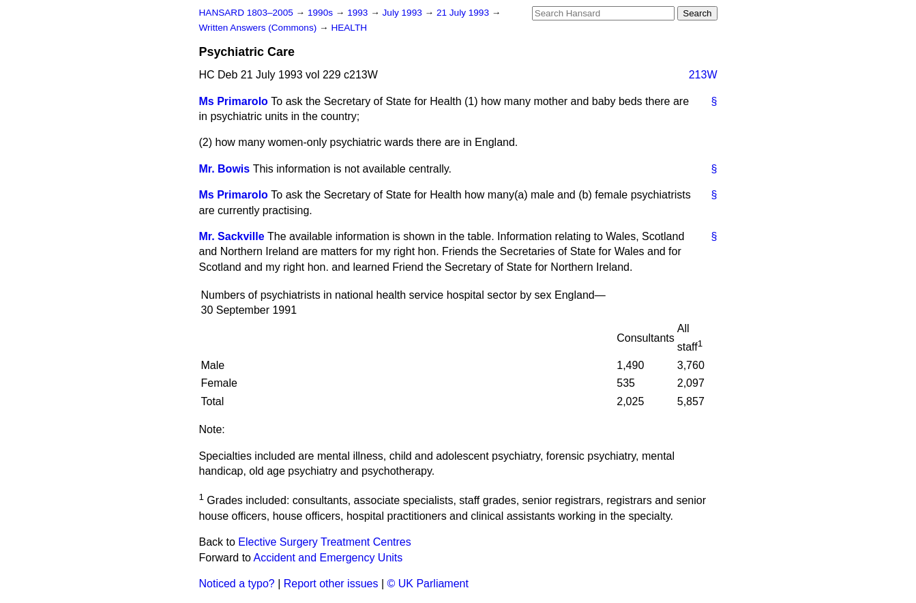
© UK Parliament (428, 583)
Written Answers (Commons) (259, 28)
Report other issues (331, 583)
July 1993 (404, 13)
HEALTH (349, 28)
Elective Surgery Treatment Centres (324, 542)
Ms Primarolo (233, 101)
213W (703, 74)
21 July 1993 (464, 13)
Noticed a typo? (237, 583)
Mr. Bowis (224, 169)
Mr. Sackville (232, 236)
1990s (322, 13)
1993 (358, 13)
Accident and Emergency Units (328, 557)
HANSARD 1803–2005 (246, 13)
